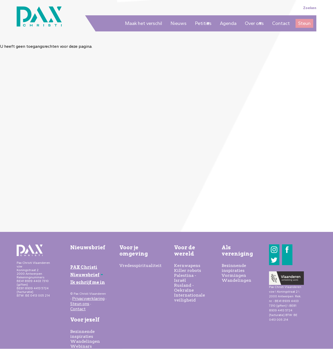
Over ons (253, 24)
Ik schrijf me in (87, 282)
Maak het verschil (143, 23)
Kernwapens (187, 265)
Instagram (274, 249)
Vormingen (234, 275)
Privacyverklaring (88, 298)
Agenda (228, 23)
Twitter (274, 260)
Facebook (287, 249)
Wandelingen (85, 341)
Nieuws (178, 23)
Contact (281, 23)
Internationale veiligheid (189, 298)
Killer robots (187, 270)
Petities (202, 24)
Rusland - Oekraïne (184, 288)
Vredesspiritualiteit (140, 265)
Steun (304, 23)
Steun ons (79, 303)
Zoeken (309, 7)
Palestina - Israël (185, 278)
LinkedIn (287, 260)
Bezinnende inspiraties (82, 334)
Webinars (81, 346)
